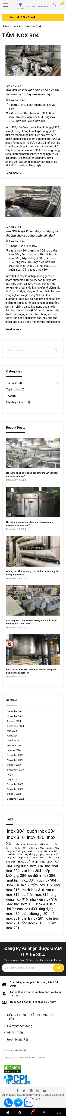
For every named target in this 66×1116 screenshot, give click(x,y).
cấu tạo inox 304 (38, 269)
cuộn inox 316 (40, 857)
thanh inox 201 (33, 918)
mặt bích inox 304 (44, 262)
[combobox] (33, 350)
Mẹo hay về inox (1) (18, 402)
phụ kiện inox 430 (49, 854)
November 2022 (15, 789)
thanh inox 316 (33, 890)
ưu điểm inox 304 (41, 875)
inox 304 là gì (17, 266)
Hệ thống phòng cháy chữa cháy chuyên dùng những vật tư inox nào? (29, 524)
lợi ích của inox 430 (22, 909)
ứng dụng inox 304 (32, 254)
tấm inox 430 (50, 851)
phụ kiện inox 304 (32, 117)
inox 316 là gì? (18, 885)
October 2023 (14, 764)
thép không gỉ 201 (35, 914)
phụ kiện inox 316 (43, 899)
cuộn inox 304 (36, 121)
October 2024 (14, 721)
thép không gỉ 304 (32, 258)
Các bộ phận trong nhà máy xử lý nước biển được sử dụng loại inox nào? (31, 622)
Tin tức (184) (14, 383)
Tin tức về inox (28, 246)
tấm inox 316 (42, 885)
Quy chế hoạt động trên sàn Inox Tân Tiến (25, 1057)
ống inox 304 (24, 262)
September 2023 (15, 769)
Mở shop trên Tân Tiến (16, 1050)
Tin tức (13, 104)
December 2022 (15, 784)
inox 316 (16, 837)
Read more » (13, 173)
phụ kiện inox (29, 851)
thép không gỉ (31, 854)
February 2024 (14, 745)
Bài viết (16, 26)
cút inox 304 (47, 266)
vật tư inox (45, 844)
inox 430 (36, 837)
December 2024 (15, 711)
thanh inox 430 (14, 854)
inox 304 (21, 121)
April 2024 (12, 735)
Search (54, 4)
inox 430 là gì (46, 904)
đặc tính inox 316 (20, 904)
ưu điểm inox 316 (35, 894)
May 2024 (12, 730)
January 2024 (13, 750)
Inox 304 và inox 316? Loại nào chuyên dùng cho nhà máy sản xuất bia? (31, 671)
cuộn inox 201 (20, 848)
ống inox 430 (24, 857)
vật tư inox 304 (18, 113)
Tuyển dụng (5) (15, 389)
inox (40, 851)
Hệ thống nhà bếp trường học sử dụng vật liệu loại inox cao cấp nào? (32, 474)
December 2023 (15, 755)
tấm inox (20, 844)
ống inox (11, 857)
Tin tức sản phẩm (30, 104)
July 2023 (12, 774)
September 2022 (15, 798)
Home (5, 26)
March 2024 (13, 740)
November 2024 (15, 716)
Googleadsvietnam (30, 1094)
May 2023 (12, 779)
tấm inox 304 (52, 848)
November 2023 (15, 760)
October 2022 (14, 794)
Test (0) (11, 396)
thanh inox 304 (38, 113)
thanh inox (32, 844)
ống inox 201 (31, 923)
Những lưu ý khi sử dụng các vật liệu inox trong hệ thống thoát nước (32, 573)
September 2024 (15, 726)
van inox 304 (37, 250)
